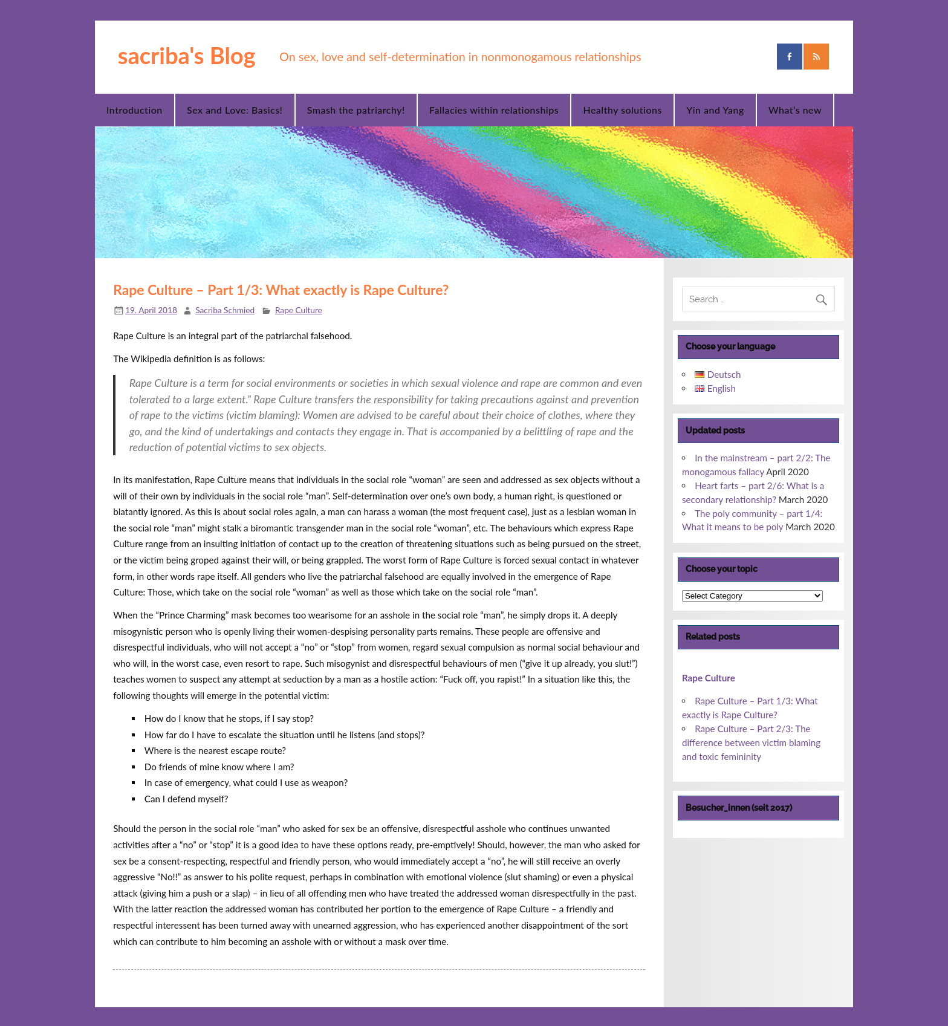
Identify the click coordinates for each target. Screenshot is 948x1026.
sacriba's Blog (187, 55)
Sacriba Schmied (225, 310)
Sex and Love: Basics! (234, 109)
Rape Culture (298, 310)
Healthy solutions (622, 109)
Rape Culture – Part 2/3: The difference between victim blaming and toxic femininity (751, 742)
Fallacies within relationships (494, 109)
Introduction (134, 109)
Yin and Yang (715, 109)
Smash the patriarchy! (356, 109)
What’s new (795, 109)
